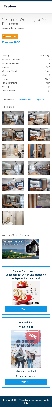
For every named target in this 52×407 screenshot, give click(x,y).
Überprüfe (26, 309)
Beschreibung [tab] (25, 100)
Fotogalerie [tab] (9, 100)
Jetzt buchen (10, 36)
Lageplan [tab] (40, 100)
